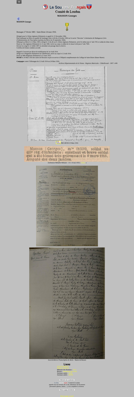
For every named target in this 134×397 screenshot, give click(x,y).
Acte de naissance (63, 366)
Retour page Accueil (67, 396)
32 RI (70, 373)
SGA (74, 370)
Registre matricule (63, 368)
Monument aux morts (70, 371)
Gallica (83, 163)
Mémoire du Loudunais (67, 380)
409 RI (71, 375)
